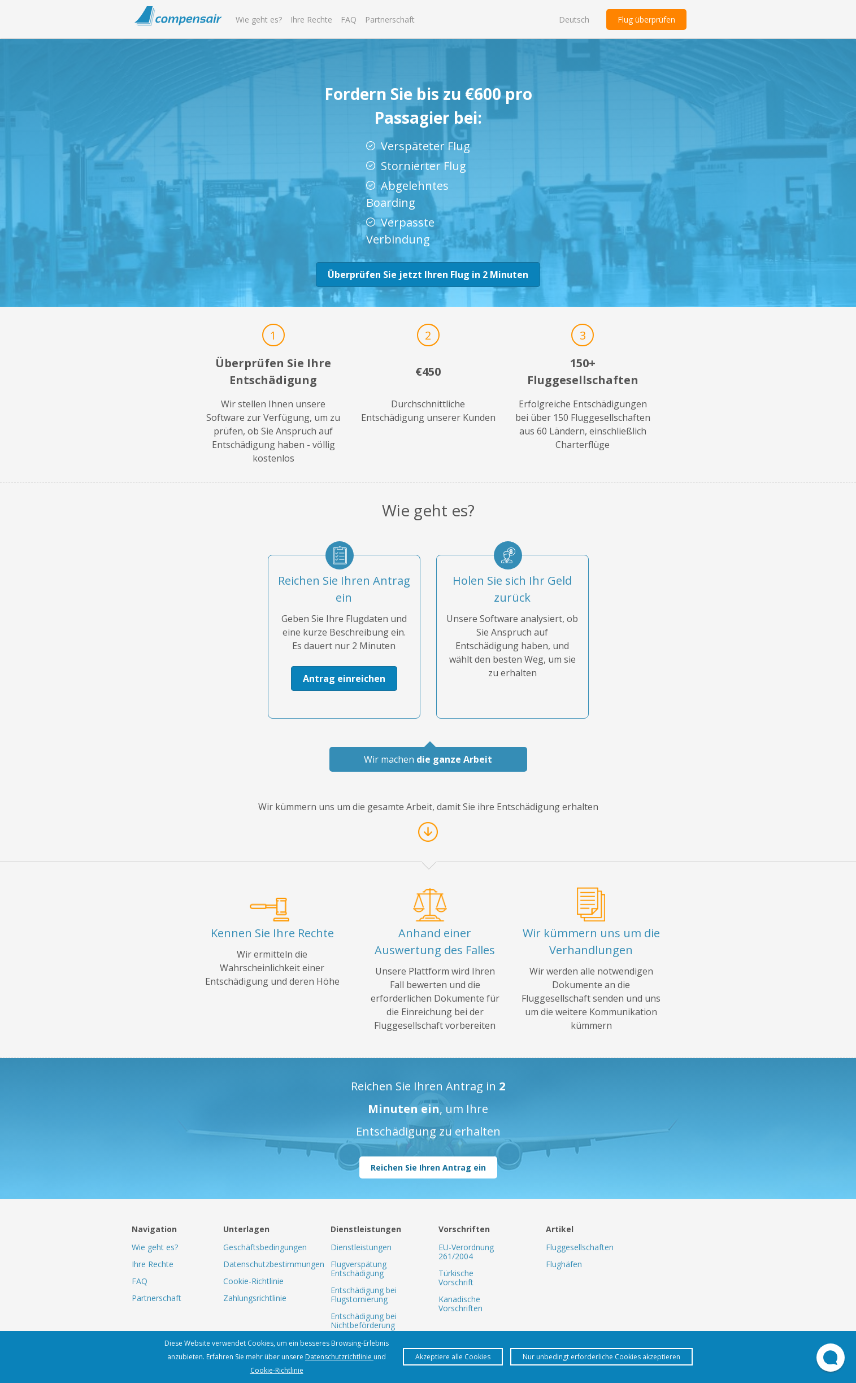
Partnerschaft (390, 19)
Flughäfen (564, 1264)
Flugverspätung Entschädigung (358, 1268)
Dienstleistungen (361, 1247)
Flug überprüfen (646, 19)
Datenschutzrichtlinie (339, 1357)
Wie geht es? (259, 19)
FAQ (349, 19)
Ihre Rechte (311, 19)
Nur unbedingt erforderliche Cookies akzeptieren (601, 1357)
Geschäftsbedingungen (265, 1247)
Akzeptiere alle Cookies (452, 1357)
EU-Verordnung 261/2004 (466, 1252)
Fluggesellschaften (580, 1247)
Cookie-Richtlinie (253, 1281)
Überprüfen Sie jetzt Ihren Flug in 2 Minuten (428, 274)
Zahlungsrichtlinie (254, 1298)
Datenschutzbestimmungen (273, 1264)
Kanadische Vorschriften (460, 1304)
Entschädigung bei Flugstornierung (364, 1294)
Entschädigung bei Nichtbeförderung (364, 1320)
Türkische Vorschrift (455, 1278)
